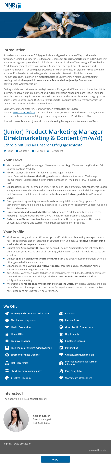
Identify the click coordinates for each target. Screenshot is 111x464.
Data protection (22, 443)
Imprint (7, 443)
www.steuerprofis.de (24, 112)
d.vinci (104, 450)
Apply (55, 459)
